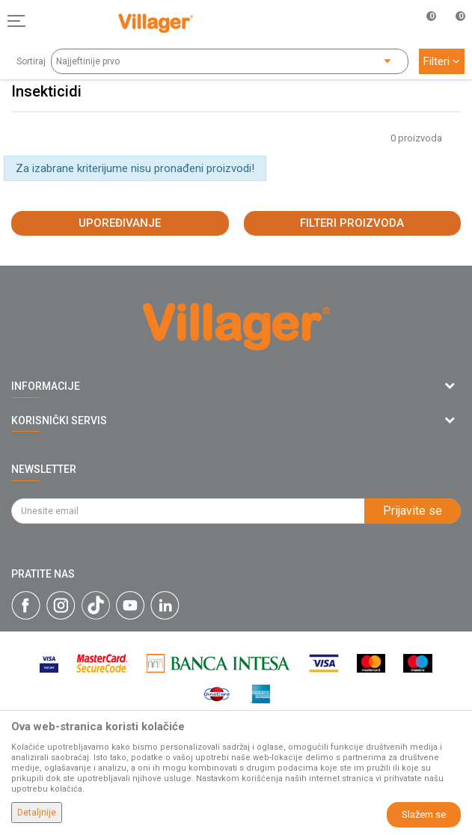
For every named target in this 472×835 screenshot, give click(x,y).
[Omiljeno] (422, 21)
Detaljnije (36, 812)
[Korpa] (453, 36)
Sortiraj (31, 61)
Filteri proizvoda (352, 223)
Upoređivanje (120, 223)
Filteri (441, 61)
